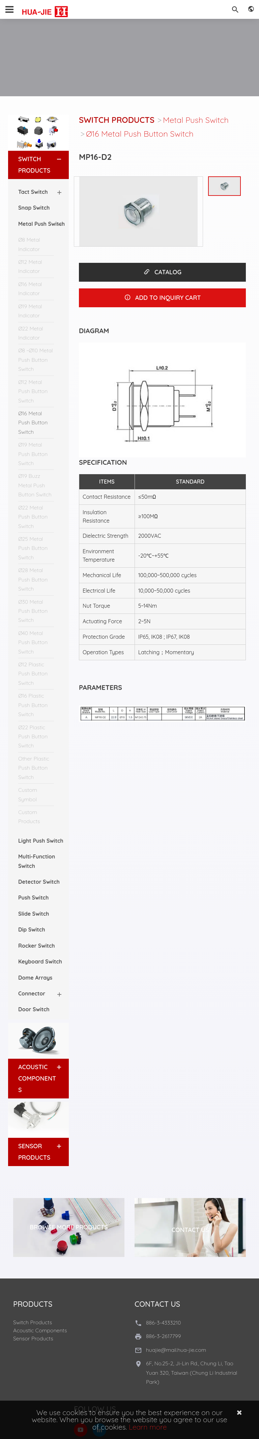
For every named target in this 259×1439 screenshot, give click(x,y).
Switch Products (116, 120)
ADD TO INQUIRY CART (162, 298)
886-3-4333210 (163, 1322)
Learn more (148, 1427)
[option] (138, 211)
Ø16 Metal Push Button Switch (33, 422)
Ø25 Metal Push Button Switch (33, 548)
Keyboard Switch (40, 961)
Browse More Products (69, 1227)
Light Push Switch (40, 840)
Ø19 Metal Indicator (30, 311)
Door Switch (34, 1009)
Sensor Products (33, 1338)
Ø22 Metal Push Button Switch (33, 516)
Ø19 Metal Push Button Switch (33, 453)
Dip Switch (31, 929)
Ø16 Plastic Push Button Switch (33, 704)
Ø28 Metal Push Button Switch (33, 579)
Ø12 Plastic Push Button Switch (33, 673)
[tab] (38, 165)
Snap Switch (34, 207)
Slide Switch (33, 913)
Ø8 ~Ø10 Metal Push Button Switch (35, 359)
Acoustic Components (37, 1078)
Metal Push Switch (196, 120)
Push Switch (33, 897)
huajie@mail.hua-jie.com (176, 1349)
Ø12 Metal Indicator (30, 266)
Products (32, 1304)
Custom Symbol (27, 794)
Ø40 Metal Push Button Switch (33, 642)
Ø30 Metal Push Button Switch (33, 611)
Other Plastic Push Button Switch (33, 767)
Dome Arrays (35, 977)
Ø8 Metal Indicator (29, 244)
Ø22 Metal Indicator (30, 333)
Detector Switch (39, 881)
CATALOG (162, 272)
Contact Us (190, 1230)
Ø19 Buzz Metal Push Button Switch (35, 485)
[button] (53, 159)
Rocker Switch (36, 945)
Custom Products (29, 816)
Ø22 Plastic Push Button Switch (33, 736)
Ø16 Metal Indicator (30, 288)
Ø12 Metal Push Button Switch (33, 391)
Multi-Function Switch (36, 861)
